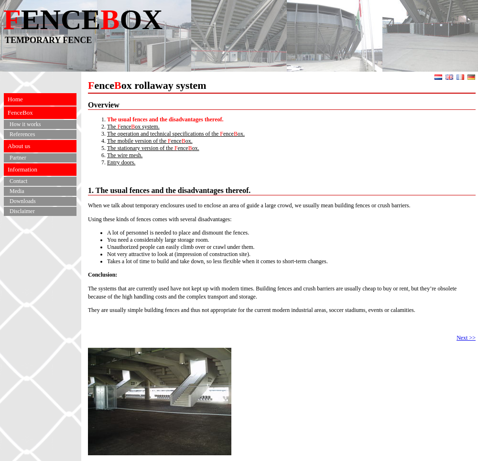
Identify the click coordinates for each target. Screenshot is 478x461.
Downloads (23, 201)
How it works (25, 124)
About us (19, 146)
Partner (18, 157)
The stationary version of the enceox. (153, 148)
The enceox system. (133, 126)
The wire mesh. (124, 155)
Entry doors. (121, 162)
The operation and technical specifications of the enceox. (176, 133)
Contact (18, 181)
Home (15, 99)
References (22, 134)
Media (17, 191)
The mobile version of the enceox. (150, 141)
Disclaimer (22, 211)
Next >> (466, 337)
